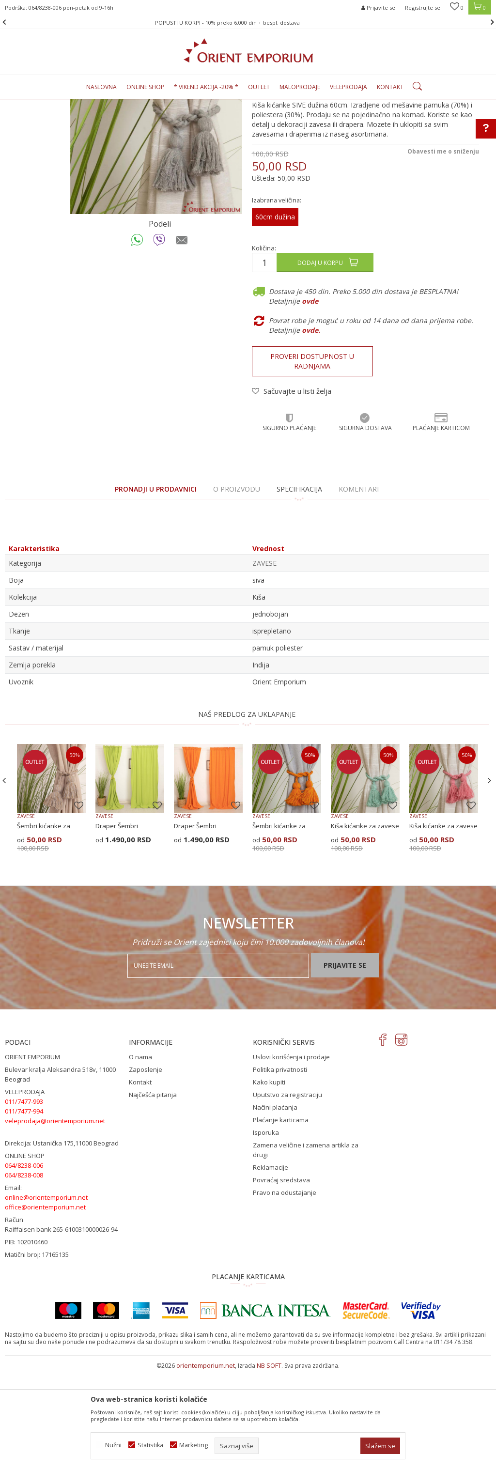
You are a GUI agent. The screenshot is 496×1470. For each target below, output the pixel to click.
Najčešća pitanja (153, 1194)
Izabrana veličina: (276, 299)
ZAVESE (148, 105)
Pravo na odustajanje (284, 1291)
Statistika (150, 1445)
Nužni (113, 1445)
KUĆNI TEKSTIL (111, 105)
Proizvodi (72, 105)
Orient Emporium (28, 105)
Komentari (359, 588)
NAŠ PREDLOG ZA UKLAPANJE (246, 813)
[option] (248, 22)
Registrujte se (422, 7)
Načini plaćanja (275, 1206)
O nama (140, 1156)
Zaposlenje (145, 1168)
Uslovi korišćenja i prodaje (291, 1156)
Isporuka (266, 1231)
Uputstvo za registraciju (287, 1194)
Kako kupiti (269, 1181)
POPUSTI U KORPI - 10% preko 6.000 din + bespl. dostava (247, 22)
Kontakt (140, 1181)
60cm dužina (275, 316)
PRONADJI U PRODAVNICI (156, 588)
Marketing (193, 1445)
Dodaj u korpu (320, 362)
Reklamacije (270, 1266)
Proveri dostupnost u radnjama (312, 460)
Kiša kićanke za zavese (365, 925)
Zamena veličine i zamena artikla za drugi (305, 1249)
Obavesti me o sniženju (443, 251)
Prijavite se (345, 1064)
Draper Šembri (116, 925)
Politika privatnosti (280, 1168)
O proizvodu (236, 588)
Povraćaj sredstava (281, 1279)
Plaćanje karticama (281, 1219)
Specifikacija (299, 588)
